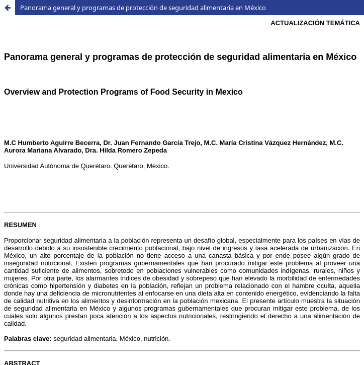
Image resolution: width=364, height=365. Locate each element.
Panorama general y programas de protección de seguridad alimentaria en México (143, 7)
